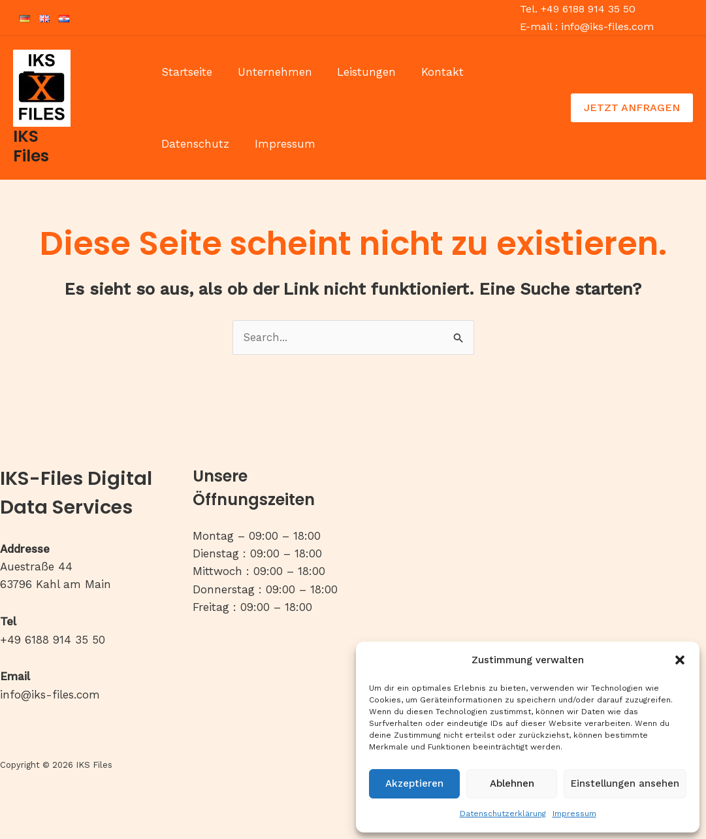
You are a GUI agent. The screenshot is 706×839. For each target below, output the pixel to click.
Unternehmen (270, 71)
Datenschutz (509, 71)
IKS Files (31, 146)
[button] (679, 659)
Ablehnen (512, 783)
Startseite (185, 71)
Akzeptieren (414, 783)
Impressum (574, 813)
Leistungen (359, 71)
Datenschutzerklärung (503, 813)
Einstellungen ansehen (625, 783)
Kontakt (432, 71)
